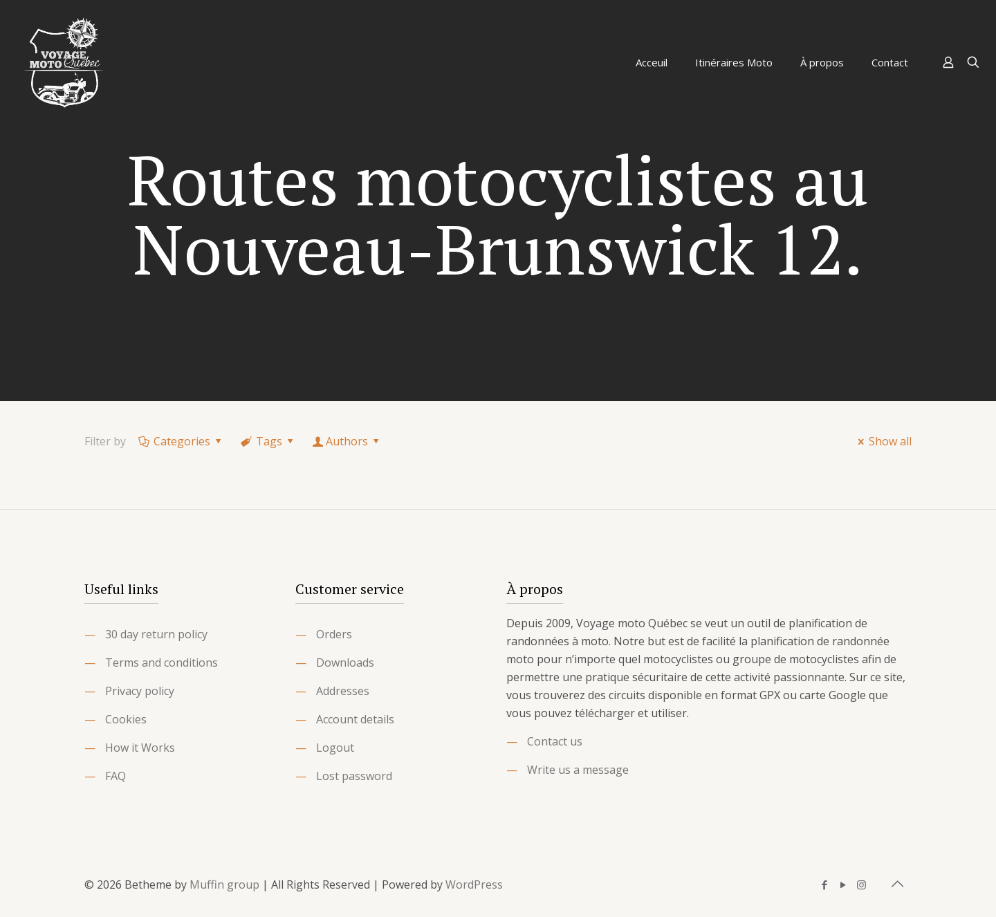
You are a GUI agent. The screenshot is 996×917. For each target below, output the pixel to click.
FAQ (115, 776)
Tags (268, 441)
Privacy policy (139, 690)
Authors (347, 441)
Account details (355, 719)
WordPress (474, 884)
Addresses (342, 690)
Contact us (554, 741)
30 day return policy (156, 634)
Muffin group (224, 884)
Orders (334, 634)
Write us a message (578, 769)
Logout (335, 747)
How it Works (140, 747)
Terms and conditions (161, 662)
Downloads (345, 662)
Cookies (126, 719)
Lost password (354, 776)
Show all (883, 441)
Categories (181, 441)
